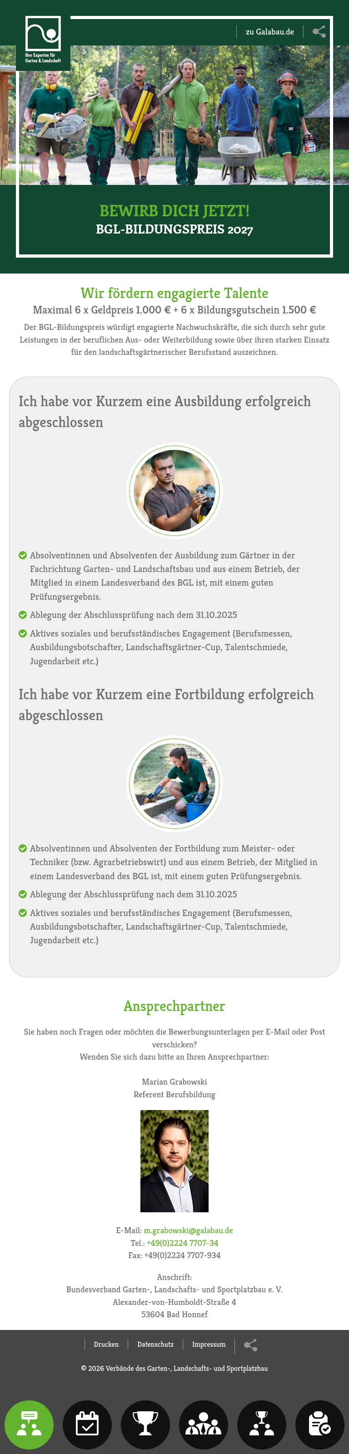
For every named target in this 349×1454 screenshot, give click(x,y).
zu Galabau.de (270, 31)
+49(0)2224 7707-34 (182, 1242)
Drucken (106, 1344)
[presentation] (29, 1424)
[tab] (29, 1424)
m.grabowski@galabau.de (188, 1230)
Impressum (208, 1344)
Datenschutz (155, 1344)
